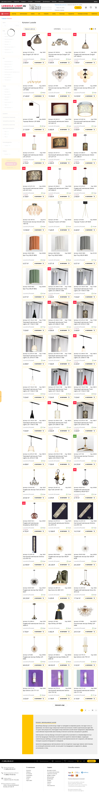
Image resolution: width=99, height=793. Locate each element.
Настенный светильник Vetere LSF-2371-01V (33, 189)
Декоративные (9, 64)
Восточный (8, 94)
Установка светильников (53, 772)
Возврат (23, 1)
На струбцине (8, 77)
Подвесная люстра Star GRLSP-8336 (84, 557)
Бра (7, 34)
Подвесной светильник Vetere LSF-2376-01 (84, 189)
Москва (38, 5)
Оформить (91, 761)
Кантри (7, 99)
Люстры (8, 44)
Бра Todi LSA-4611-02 (55, 489)
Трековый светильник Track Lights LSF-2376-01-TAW (83, 323)
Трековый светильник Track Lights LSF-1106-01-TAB (32, 390)
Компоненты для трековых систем (13, 72)
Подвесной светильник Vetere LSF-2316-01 (33, 156)
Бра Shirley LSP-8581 (55, 623)
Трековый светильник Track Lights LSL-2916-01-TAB (32, 457)
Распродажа (29, 775)
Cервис (49, 767)
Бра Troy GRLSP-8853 (30, 255)
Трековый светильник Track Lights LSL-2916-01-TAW (32, 356)
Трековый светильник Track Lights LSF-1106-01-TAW (83, 289)
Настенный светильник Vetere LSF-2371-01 (58, 156)
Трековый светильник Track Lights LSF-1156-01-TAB (57, 390)
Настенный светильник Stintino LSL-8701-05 (33, 557)
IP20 (7, 131)
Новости (49, 782)
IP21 (7, 134)
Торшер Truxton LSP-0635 (82, 222)
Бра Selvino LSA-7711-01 (31, 690)
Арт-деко (7, 91)
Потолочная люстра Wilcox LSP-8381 (59, 89)
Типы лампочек (51, 785)
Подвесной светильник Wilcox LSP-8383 (33, 89)
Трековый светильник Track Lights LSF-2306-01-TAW (57, 323)
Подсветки (8, 49)
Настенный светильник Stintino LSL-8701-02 (58, 524)
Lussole (7, 145)
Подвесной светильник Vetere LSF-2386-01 (84, 156)
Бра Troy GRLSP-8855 (81, 255)
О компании (30, 767)
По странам (29, 773)
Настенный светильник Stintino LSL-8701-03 (84, 524)
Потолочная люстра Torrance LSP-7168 (84, 457)
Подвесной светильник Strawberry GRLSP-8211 (81, 490)
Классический (9, 102)
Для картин (8, 66)
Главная (4, 18)
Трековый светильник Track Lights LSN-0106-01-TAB (57, 457)
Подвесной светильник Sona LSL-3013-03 (85, 591)
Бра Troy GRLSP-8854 (55, 255)
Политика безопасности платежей (76, 779)
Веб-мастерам (50, 777)
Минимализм (9, 107)
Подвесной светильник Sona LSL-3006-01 (34, 624)
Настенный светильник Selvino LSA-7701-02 (58, 691)
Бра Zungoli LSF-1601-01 (31, 54)
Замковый (8, 97)
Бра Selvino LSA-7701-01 (82, 657)
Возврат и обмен (51, 775)
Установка (37, 1)
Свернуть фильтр (30, 29)
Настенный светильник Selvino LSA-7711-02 (84, 691)
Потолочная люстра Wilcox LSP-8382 (84, 89)
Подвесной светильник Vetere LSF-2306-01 (58, 189)
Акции (27, 778)
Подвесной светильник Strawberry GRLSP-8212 (31, 524)
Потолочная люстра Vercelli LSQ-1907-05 (34, 223)
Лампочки (8, 41)
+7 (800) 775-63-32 (40, 7)
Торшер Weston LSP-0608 (31, 121)
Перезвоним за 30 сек (60, 4)
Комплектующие (9, 39)
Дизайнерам (46, 1)
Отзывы (30, 1)
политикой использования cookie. (77, 786)
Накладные (8, 79)
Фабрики (28, 772)
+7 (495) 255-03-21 (40, 9)
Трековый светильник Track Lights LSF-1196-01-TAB (32, 423)
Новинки (28, 777)
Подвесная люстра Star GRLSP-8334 (58, 557)
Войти (95, 1)
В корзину (39, 62)
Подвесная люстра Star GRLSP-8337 (33, 591)
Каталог (5, 14)
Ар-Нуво (7, 89)
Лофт (7, 105)
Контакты (61, 1)
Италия (7, 154)
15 (92, 710)
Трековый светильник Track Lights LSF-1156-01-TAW (83, 390)
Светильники (9, 52)
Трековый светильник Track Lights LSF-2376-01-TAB (83, 423)
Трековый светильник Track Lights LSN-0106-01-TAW (57, 356)
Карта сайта (29, 780)
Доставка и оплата (6, 1)
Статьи (49, 784)
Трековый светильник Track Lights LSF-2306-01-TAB (57, 423)
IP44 (6, 136)
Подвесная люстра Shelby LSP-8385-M (58, 658)
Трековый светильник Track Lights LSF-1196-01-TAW (32, 323)
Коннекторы (8, 74)
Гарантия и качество (52, 773)
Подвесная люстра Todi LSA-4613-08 (34, 490)
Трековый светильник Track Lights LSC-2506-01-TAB (83, 356)
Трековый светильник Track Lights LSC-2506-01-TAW (57, 289)
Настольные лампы (10, 47)
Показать (11, 164)
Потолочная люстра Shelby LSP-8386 (84, 624)
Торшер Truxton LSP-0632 (56, 222)
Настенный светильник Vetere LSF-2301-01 (58, 122)
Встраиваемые (9, 61)
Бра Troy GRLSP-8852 (30, 289)
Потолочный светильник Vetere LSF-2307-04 (84, 122)
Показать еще (60, 705)
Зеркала (7, 36)
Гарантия (16, 1)
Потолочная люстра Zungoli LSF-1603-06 (59, 55)
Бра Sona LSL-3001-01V (55, 590)
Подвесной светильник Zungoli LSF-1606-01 (84, 55)
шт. (79, 761)
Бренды (54, 1)
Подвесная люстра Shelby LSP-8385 (33, 658)
